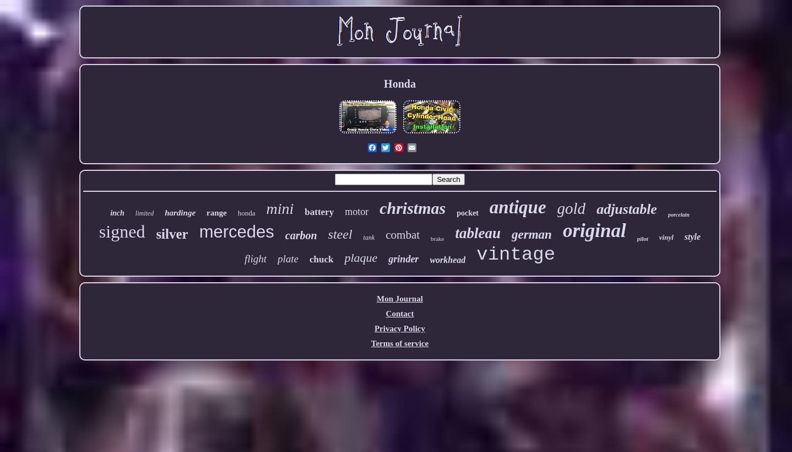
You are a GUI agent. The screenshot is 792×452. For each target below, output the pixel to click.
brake (437, 238)
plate (288, 259)
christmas (412, 208)
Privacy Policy (400, 328)
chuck (321, 259)
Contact (400, 313)
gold (571, 208)
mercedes (236, 231)
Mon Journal (400, 298)
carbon (301, 235)
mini (280, 208)
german (532, 234)
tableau (478, 233)
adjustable (626, 209)
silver (172, 234)
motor (356, 211)
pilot (642, 238)
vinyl (666, 237)
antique (518, 207)
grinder (403, 259)
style (693, 236)
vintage (515, 254)
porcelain (679, 215)
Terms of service (399, 343)
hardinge (180, 212)
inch (117, 213)
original (594, 230)
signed (122, 231)
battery (319, 212)
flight (256, 259)
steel (340, 234)
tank (369, 237)
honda (247, 213)
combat (403, 234)
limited (144, 213)
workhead (447, 260)
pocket (468, 213)
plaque (360, 258)
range (217, 212)
